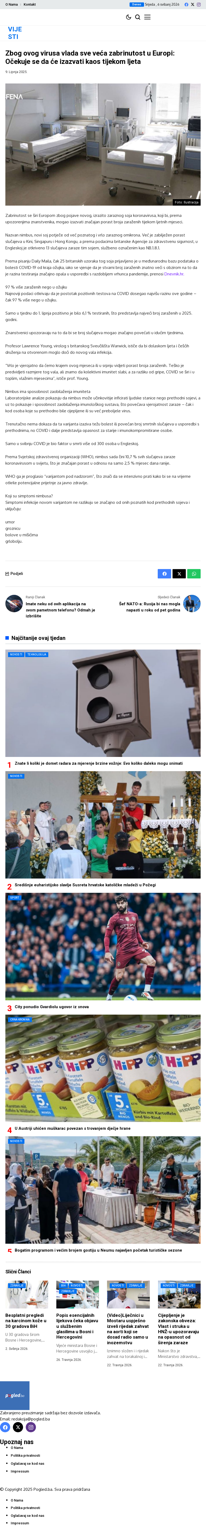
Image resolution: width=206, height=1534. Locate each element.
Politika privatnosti (25, 1455)
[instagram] (199, 4)
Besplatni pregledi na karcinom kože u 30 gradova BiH (25, 1321)
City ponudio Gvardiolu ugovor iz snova (52, 1006)
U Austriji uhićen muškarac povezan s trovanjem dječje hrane (73, 1128)
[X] (192, 4)
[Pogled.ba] (15, 1395)
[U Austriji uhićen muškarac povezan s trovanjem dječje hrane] (103, 1068)
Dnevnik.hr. (174, 273)
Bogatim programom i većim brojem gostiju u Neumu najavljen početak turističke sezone (98, 1250)
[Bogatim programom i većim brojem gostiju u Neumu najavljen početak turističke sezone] (103, 1190)
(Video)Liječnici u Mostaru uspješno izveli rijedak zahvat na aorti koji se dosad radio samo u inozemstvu (128, 1329)
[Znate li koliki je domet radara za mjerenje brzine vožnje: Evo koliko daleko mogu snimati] (103, 703)
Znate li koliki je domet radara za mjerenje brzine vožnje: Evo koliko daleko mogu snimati (99, 763)
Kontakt (30, 4)
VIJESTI (15, 33)
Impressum (20, 1471)
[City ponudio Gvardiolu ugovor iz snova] (103, 946)
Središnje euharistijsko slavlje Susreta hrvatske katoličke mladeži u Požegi (85, 885)
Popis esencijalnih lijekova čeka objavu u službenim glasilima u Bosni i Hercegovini (77, 1326)
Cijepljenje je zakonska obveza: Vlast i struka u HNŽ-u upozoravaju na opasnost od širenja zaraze (178, 1329)
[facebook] (186, 4)
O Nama (11, 4)
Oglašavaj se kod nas (27, 1464)
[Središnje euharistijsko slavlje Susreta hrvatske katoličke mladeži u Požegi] (103, 825)
